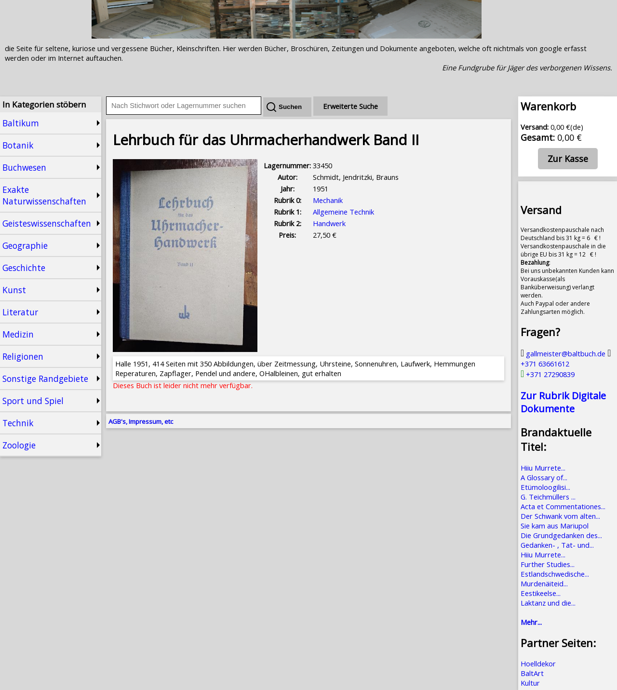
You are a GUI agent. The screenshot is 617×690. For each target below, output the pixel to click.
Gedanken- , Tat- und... (557, 545)
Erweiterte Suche (350, 106)
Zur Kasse (568, 158)
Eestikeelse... (541, 593)
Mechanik (328, 200)
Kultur (530, 683)
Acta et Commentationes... (563, 506)
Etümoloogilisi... (545, 487)
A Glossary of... (544, 477)
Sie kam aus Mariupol (555, 525)
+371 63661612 (566, 358)
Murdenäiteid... (544, 583)
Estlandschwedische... (555, 574)
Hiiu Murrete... (543, 468)
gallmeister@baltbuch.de (563, 353)
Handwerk (329, 223)
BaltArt (532, 673)
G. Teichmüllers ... (548, 496)
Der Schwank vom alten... (560, 516)
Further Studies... (548, 564)
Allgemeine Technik (343, 211)
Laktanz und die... (548, 603)
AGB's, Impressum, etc (140, 421)
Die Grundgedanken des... (561, 535)
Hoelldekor (538, 663)
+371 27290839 (548, 374)
